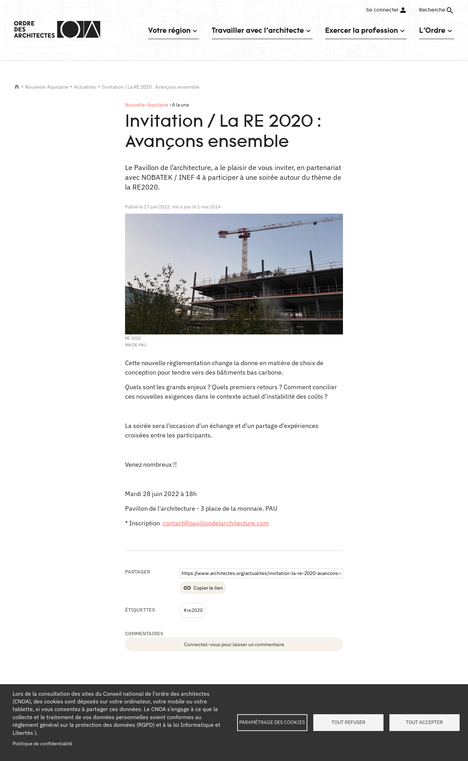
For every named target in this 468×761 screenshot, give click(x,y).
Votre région (169, 30)
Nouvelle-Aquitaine (46, 87)
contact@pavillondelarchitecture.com (215, 523)
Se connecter (382, 10)
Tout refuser (348, 722)
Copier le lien (208, 588)
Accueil (17, 86)
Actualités (85, 87)
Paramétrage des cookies (272, 722)
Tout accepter (424, 722)
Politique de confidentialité (42, 743)
